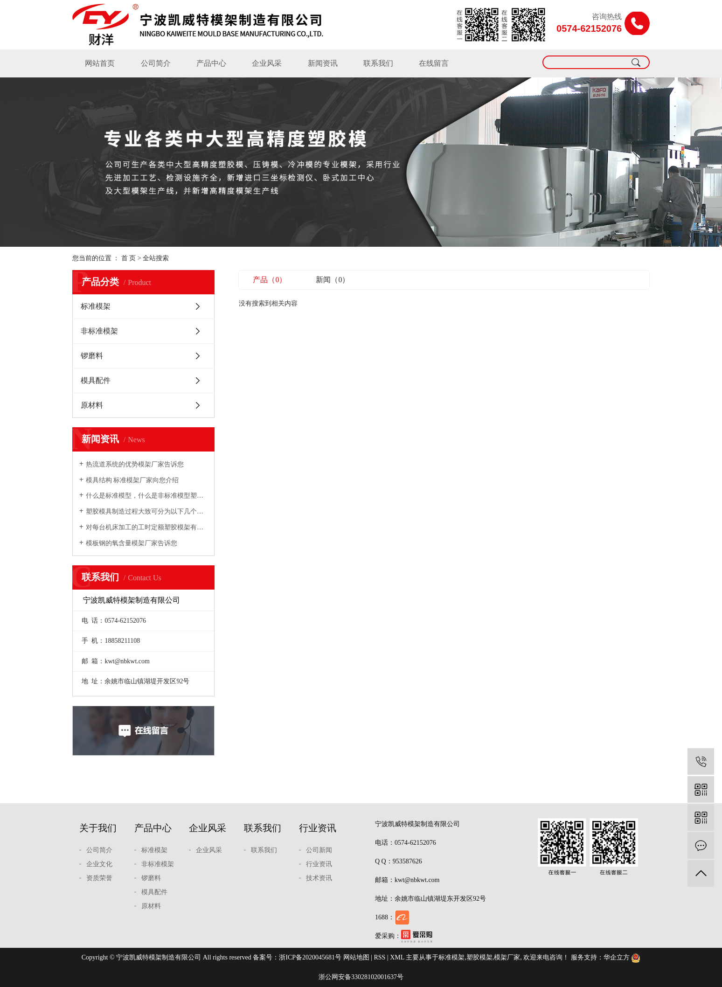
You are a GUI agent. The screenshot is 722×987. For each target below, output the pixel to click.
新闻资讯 (323, 63)
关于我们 (98, 828)
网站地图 (356, 957)
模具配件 (96, 380)
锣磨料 (92, 356)
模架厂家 (507, 957)
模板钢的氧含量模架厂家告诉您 (131, 543)
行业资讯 (317, 828)
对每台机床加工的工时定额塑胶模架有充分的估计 (147, 527)
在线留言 (434, 63)
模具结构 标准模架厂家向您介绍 (132, 480)
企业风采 (267, 63)
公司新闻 (319, 850)
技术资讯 (319, 878)
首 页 (128, 258)
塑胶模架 (479, 957)
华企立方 (617, 957)
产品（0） (269, 280)
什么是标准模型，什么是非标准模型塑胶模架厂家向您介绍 (147, 495)
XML (397, 957)
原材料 (92, 405)
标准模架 (96, 306)
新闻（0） (332, 280)
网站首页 (100, 63)
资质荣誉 (99, 878)
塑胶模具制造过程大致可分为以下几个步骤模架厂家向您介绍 (147, 511)
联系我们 (378, 63)
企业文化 (99, 864)
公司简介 (156, 63)
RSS (379, 957)
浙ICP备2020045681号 (310, 957)
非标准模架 (99, 331)
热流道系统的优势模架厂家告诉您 (135, 464)
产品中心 (211, 63)
